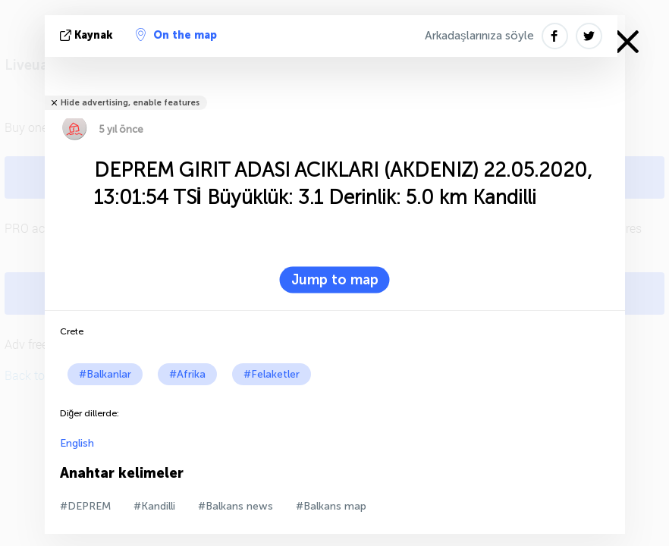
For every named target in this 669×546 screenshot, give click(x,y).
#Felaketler (271, 374)
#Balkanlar (105, 374)
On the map (176, 35)
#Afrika (187, 374)
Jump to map (334, 279)
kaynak (88, 35)
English (77, 443)
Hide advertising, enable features (130, 103)
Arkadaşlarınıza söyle (479, 35)
